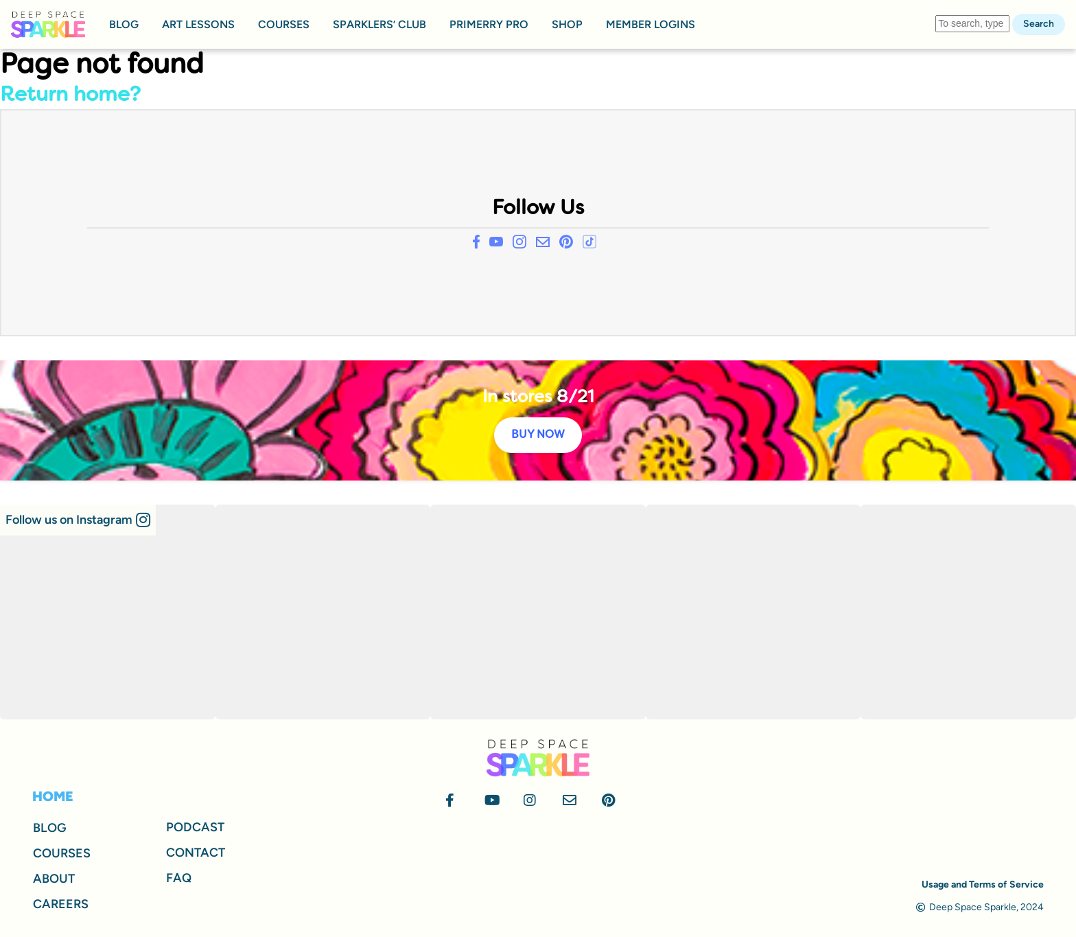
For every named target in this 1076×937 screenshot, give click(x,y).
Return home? (70, 96)
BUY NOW (538, 435)
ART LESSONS (198, 24)
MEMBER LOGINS (650, 24)
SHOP (567, 24)
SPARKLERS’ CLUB (379, 24)
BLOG (124, 24)
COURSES (283, 24)
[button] (78, 520)
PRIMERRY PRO (488, 24)
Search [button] (1038, 24)
